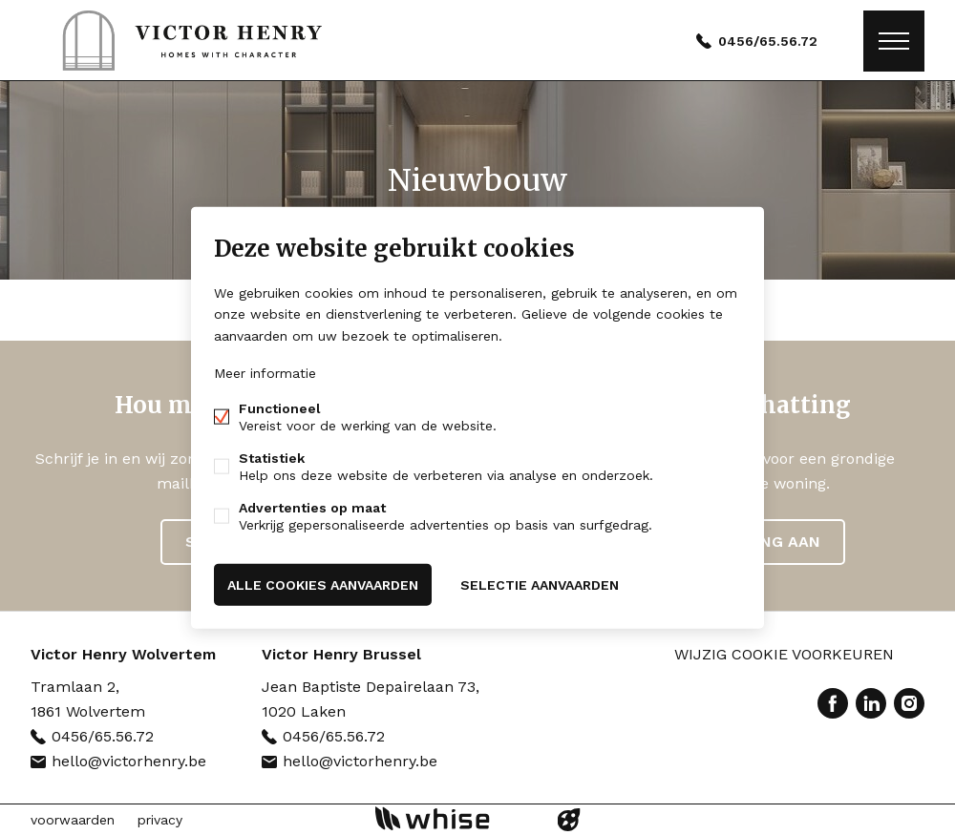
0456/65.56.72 (767, 41)
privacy (160, 819)
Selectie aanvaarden (539, 584)
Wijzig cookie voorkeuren (784, 654)
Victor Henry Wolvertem (123, 654)
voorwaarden (73, 819)
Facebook (832, 703)
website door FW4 (569, 819)
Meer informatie (265, 372)
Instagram (909, 703)
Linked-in (871, 703)
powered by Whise (455, 818)
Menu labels (893, 41)
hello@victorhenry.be (129, 761)
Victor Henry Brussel (341, 654)
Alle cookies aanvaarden (322, 584)
